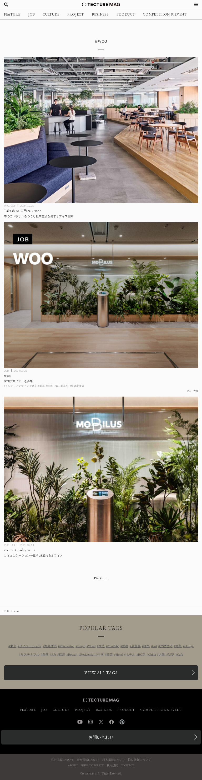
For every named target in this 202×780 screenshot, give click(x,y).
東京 (13, 646)
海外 (147, 646)
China (152, 654)
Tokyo (81, 646)
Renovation (67, 646)
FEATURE (12, 14)
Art (155, 646)
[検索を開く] (6, 4)
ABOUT (73, 765)
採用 (62, 654)
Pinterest (122, 722)
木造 (101, 646)
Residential (87, 654)
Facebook (111, 722)
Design (189, 646)
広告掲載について (62, 759)
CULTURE (51, 14)
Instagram (90, 722)
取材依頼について (139, 759)
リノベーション (30, 646)
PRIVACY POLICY (92, 765)
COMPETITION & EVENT (164, 14)
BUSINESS (100, 14)
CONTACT (127, 765)
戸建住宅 (166, 646)
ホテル (130, 654)
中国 (100, 654)
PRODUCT (126, 14)
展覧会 (136, 646)
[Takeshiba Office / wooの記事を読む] (101, 130)
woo (196, 390)
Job (54, 654)
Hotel (119, 654)
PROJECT (75, 14)
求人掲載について (113, 759)
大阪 (162, 654)
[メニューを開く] (196, 4)
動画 (125, 646)
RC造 (141, 654)
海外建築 (50, 646)
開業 (110, 654)
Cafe (180, 654)
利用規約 (112, 765)
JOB (31, 14)
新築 (171, 654)
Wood (91, 646)
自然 (45, 654)
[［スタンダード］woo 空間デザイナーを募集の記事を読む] (101, 295)
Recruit (72, 654)
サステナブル (30, 654)
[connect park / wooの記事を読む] (101, 469)
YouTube (113, 646)
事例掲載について (88, 759)
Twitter (101, 722)
